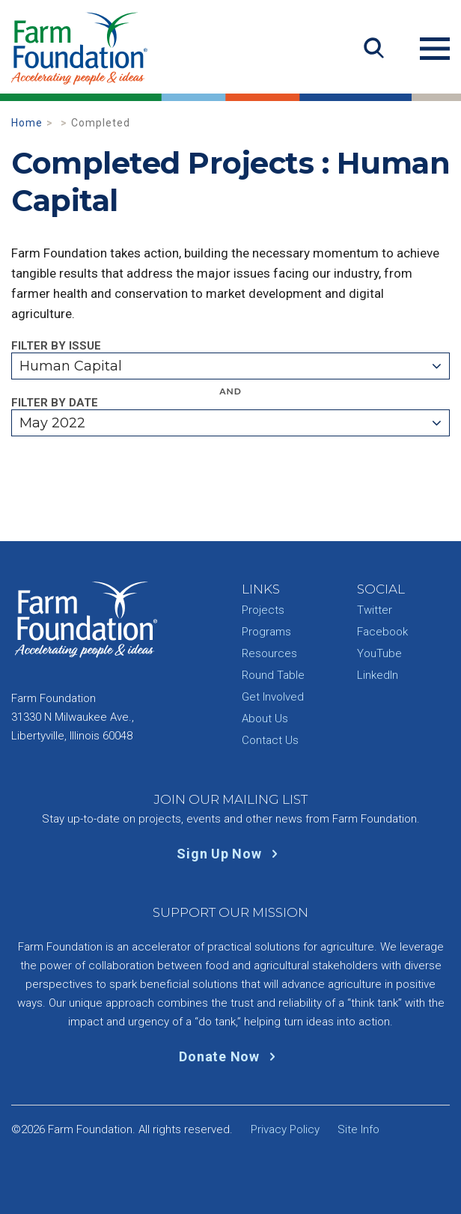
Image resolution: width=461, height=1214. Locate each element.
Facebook (382, 631)
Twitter (374, 610)
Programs (266, 631)
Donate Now (230, 1056)
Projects (263, 610)
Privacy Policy (285, 1129)
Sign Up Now (230, 853)
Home (27, 123)
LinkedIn (377, 675)
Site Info (358, 1129)
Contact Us (270, 740)
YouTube (379, 653)
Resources (269, 653)
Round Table (273, 675)
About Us (265, 718)
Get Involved (273, 697)
